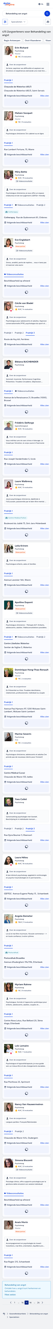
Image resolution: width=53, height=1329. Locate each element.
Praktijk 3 (30, 333)
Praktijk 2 (40, 205)
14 (22, 1302)
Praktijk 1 (8, 80)
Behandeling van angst (39, 1314)
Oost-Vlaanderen (33, 40)
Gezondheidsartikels (17, 1314)
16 (30, 1302)
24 (38, 1302)
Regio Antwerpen (12, 40)
